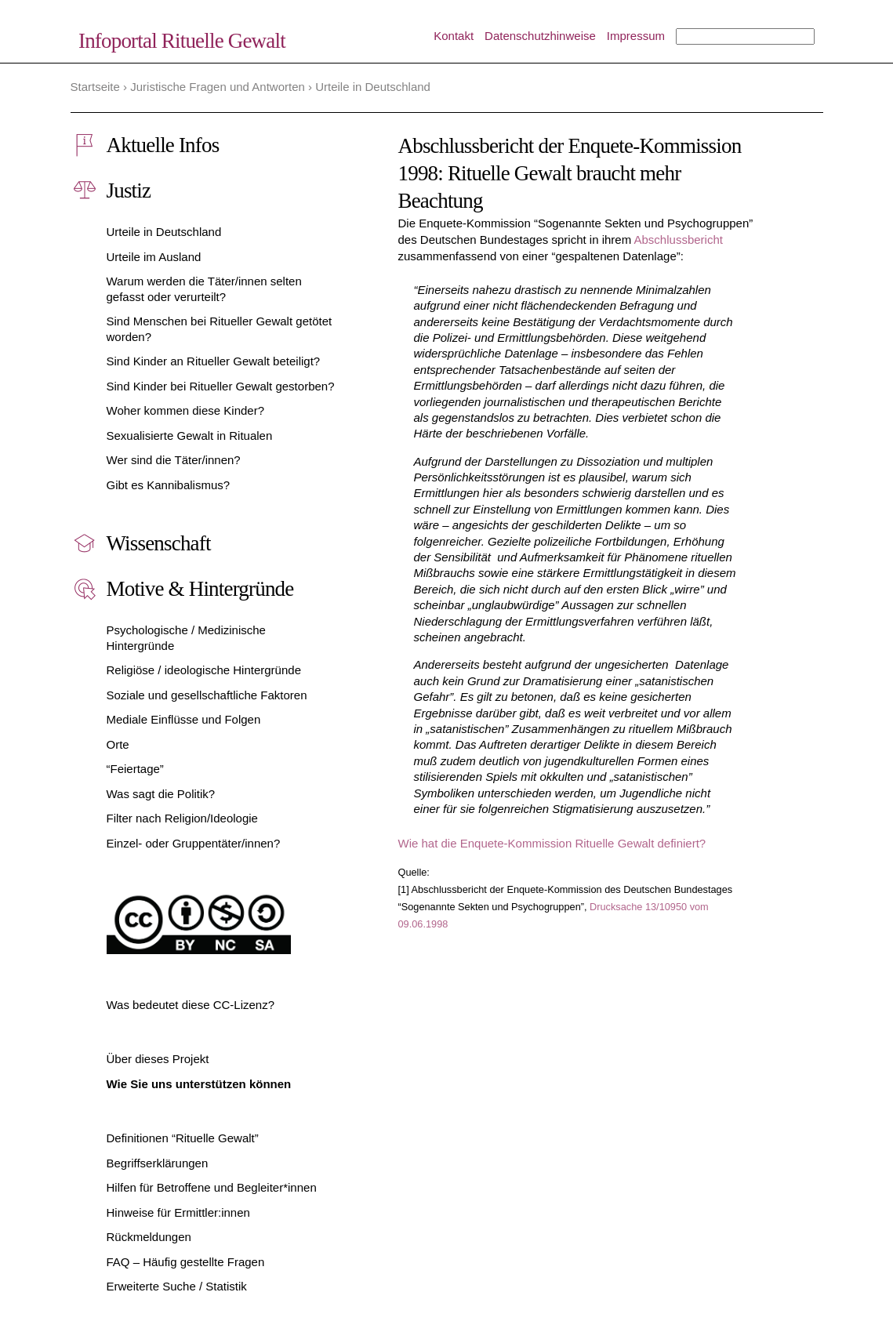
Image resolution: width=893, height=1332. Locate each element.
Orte (118, 744)
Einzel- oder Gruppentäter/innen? (194, 843)
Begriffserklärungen (158, 1163)
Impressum (636, 35)
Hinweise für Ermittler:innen (178, 1212)
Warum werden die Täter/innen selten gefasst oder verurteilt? (204, 288)
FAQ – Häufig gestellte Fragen (186, 1261)
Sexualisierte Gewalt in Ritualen (190, 435)
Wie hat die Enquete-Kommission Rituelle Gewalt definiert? (552, 843)
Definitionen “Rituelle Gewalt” (183, 1138)
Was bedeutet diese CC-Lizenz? (191, 1004)
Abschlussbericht (678, 239)
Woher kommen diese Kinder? (186, 410)
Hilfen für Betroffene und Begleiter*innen (212, 1187)
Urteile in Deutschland (164, 231)
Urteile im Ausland (154, 256)
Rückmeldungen (149, 1236)
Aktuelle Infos (163, 145)
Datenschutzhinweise (540, 35)
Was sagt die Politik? (161, 793)
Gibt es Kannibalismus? (169, 485)
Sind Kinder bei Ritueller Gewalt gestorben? (221, 386)
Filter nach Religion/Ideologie (182, 818)
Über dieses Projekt (158, 1058)
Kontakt (454, 35)
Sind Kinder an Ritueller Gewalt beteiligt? (214, 361)
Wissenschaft (159, 543)
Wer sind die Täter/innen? (174, 459)
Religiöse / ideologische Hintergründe (204, 670)
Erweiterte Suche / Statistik (177, 1286)
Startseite (95, 86)
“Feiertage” (135, 768)
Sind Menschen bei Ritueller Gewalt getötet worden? (219, 328)
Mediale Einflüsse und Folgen (184, 719)
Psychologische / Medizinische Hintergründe (186, 637)
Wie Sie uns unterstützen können (199, 1084)
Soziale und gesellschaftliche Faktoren (207, 695)
